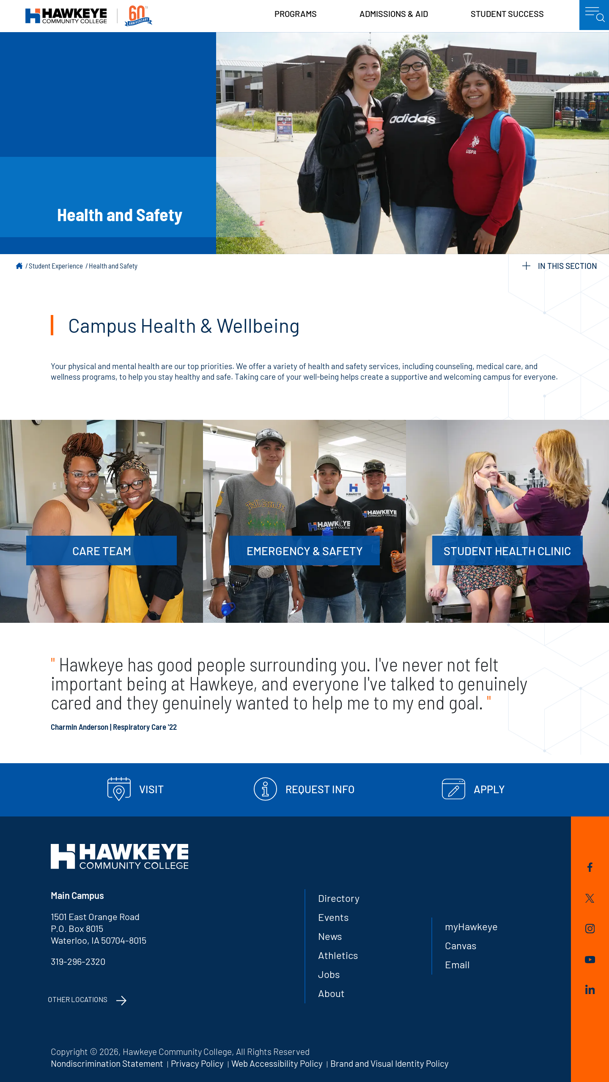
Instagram (590, 928)
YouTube (590, 959)
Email (457, 964)
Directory (338, 898)
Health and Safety (113, 265)
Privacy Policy (197, 1063)
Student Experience (56, 265)
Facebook (590, 867)
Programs (295, 13)
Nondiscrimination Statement (107, 1063)
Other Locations (77, 999)
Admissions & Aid (393, 13)
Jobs (329, 974)
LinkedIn (590, 989)
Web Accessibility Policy (277, 1063)
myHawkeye (471, 926)
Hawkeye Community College (88, 15)
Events (333, 917)
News (330, 936)
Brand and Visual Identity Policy (389, 1063)
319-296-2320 (78, 961)
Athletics (338, 955)
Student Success (507, 13)
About (331, 993)
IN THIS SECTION (559, 266)
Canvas (461, 945)
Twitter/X (589, 898)
